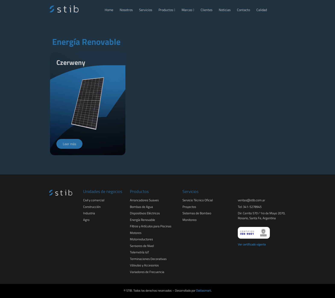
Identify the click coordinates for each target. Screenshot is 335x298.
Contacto (243, 9)
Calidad (261, 9)
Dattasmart (203, 290)
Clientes (206, 9)
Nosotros (126, 9)
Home (109, 9)
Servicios (145, 9)
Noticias (225, 9)
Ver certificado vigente (252, 244)
